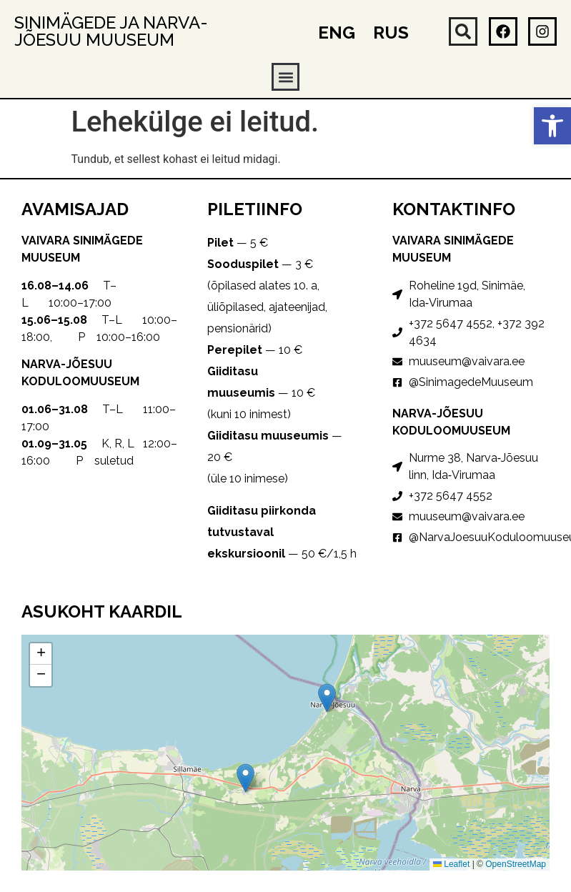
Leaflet (451, 864)
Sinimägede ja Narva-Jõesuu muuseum (111, 31)
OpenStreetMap (515, 864)
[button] (552, 125)
